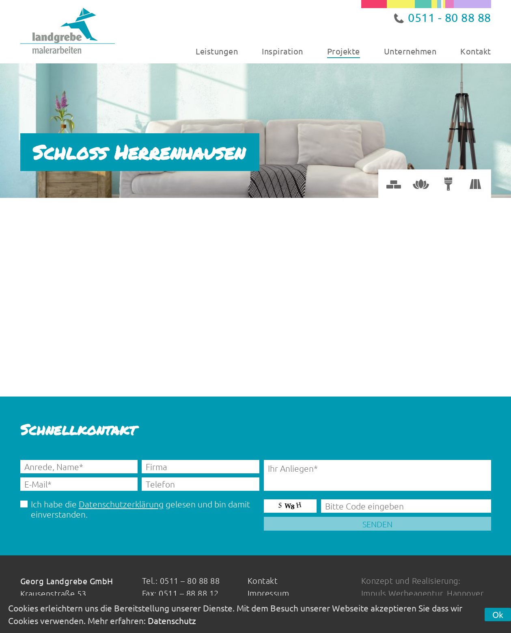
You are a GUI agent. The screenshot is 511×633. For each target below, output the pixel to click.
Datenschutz (172, 620)
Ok (497, 614)
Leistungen (217, 51)
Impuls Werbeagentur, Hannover (422, 593)
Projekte (343, 51)
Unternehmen (410, 51)
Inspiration (282, 51)
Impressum (268, 593)
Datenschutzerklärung (121, 504)
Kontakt (475, 51)
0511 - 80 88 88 (449, 17)
